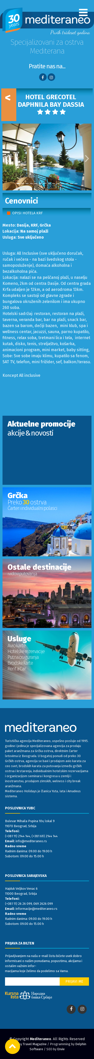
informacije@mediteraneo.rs (36, 909)
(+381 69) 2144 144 (45, 836)
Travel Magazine (35, 1044)
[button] (7, 157)
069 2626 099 (43, 904)
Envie (61, 1049)
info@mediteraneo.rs (31, 841)
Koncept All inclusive (21, 375)
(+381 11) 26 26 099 (18, 904)
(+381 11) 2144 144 (17, 836)
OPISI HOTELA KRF (27, 213)
